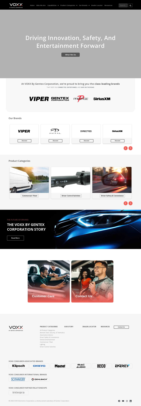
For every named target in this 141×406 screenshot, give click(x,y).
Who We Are (41, 5)
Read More (15, 238)
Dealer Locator (97, 5)
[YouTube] (123, 401)
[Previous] (126, 148)
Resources (108, 5)
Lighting (42, 344)
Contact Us (121, 327)
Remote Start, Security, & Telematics (52, 333)
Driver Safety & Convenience (112, 196)
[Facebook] (119, 401)
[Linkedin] (131, 401)
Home (32, 5)
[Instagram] (127, 401)
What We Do (70, 55)
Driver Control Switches (71, 196)
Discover (24, 141)
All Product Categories (47, 330)
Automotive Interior (46, 335)
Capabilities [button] (52, 5)
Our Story (68, 327)
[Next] (130, 148)
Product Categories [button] (67, 5)
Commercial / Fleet (29, 196)
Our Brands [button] (83, 5)
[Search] (123, 5)
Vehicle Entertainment (47, 340)
